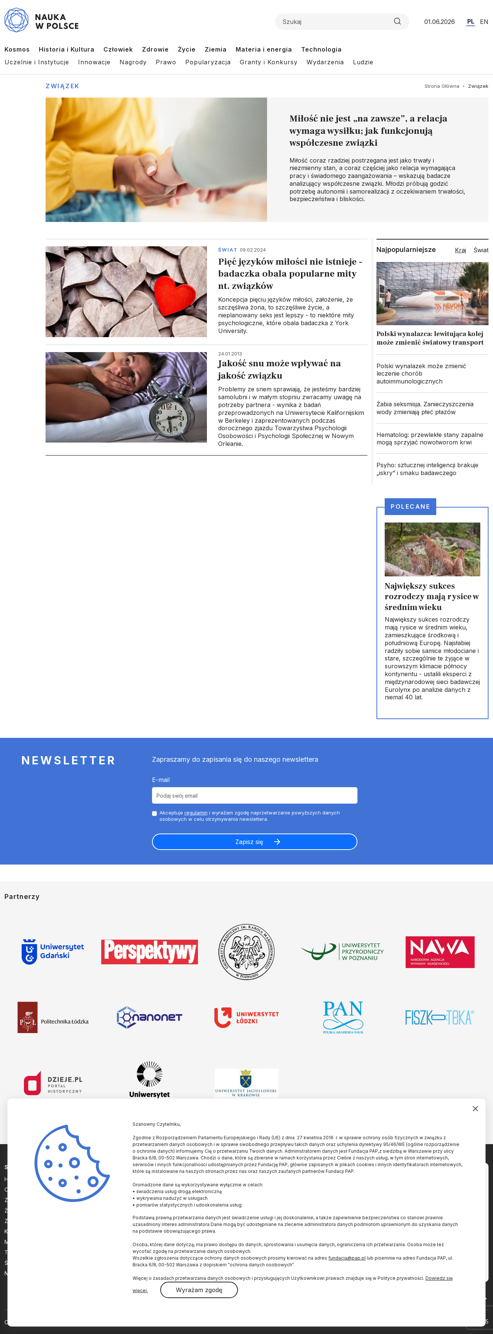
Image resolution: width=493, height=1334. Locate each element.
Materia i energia (264, 49)
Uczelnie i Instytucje (36, 62)
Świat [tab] (481, 250)
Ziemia (216, 49)
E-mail (161, 779)
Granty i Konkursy (269, 62)
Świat (228, 250)
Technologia (321, 49)
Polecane (410, 506)
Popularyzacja (208, 62)
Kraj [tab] (460, 250)
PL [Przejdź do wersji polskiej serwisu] (470, 21)
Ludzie (363, 62)
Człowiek (118, 49)
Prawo (166, 62)
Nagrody (133, 62)
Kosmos (17, 49)
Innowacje (94, 62)
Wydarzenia (325, 62)
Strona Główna (442, 86)
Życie (187, 49)
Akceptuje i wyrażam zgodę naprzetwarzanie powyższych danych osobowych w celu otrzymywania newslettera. (249, 816)
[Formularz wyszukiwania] (342, 21)
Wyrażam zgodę (199, 1290)
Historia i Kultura (66, 49)
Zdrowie (155, 49)
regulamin (196, 813)
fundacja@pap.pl (347, 1258)
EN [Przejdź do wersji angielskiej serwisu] (484, 21)
